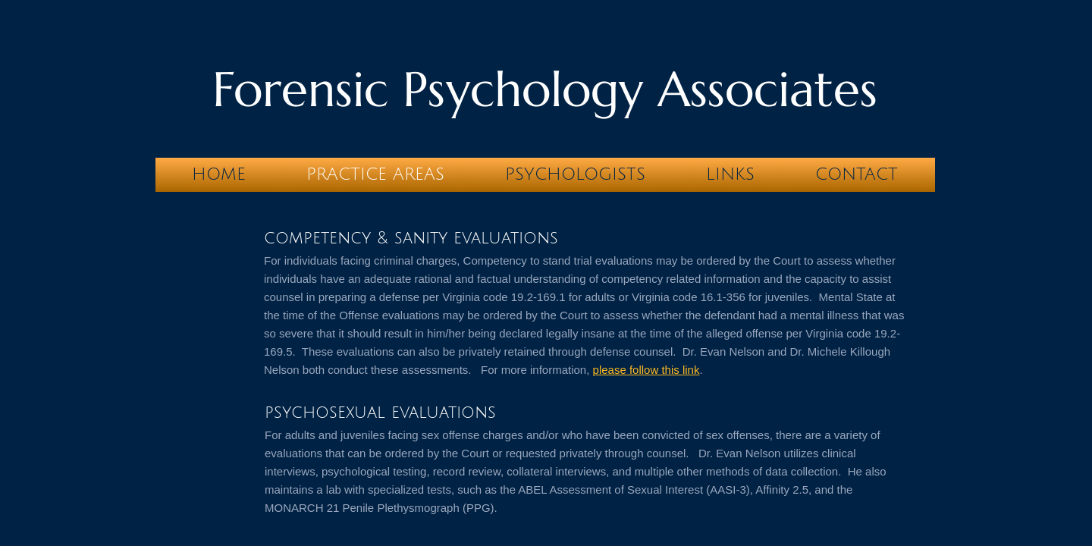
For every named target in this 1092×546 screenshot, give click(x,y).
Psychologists (575, 174)
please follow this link (646, 369)
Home (219, 174)
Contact (856, 174)
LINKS (730, 174)
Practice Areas (375, 174)
